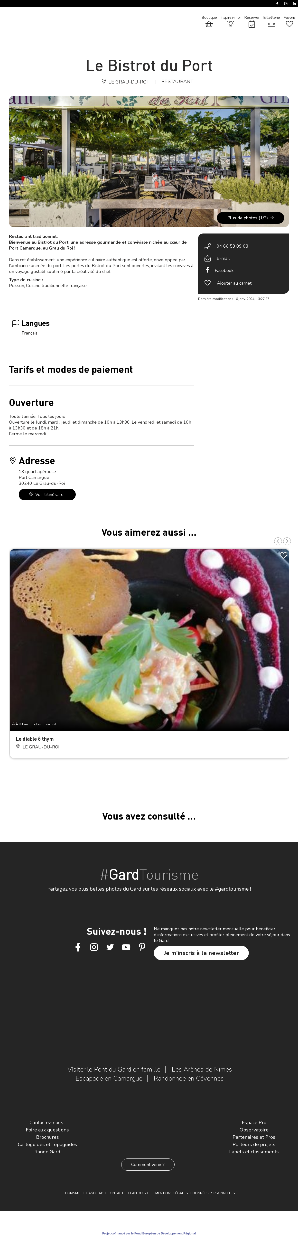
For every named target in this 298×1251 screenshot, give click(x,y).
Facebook (224, 270)
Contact (116, 1193)
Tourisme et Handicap (83, 1193)
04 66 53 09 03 (232, 246)
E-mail (223, 258)
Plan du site (139, 1193)
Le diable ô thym (35, 738)
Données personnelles (214, 1193)
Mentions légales (171, 1193)
